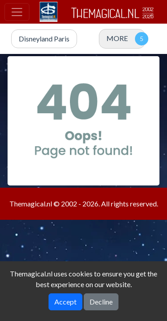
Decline (101, 301)
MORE (117, 38)
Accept (65, 301)
